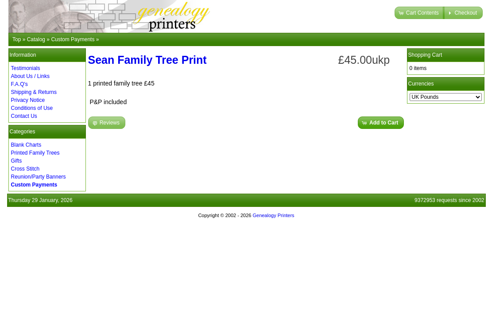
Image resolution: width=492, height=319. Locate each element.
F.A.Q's (19, 84)
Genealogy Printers (273, 215)
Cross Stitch (25, 169)
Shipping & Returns (34, 92)
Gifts (16, 161)
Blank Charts (26, 145)
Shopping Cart (425, 55)
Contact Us (24, 116)
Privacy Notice (28, 100)
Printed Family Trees (35, 153)
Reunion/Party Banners (38, 177)
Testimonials (25, 68)
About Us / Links (30, 76)
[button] (420, 13)
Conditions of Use (32, 108)
